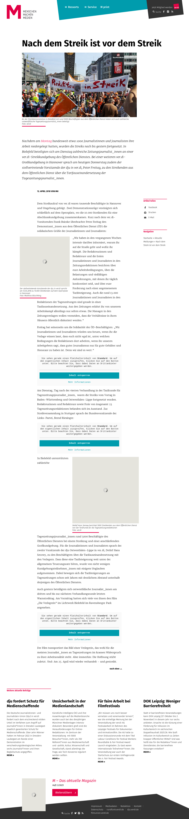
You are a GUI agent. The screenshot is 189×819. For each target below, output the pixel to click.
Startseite (147, 238)
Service (92, 7)
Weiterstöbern (63, 792)
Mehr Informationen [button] (79, 382)
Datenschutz (97, 809)
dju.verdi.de (133, 809)
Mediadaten (111, 806)
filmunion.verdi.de (100, 813)
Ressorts (73, 7)
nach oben (114, 668)
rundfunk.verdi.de (115, 809)
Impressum (96, 806)
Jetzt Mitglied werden (162, 7)
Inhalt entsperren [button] (79, 375)
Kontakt (137, 806)
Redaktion (125, 806)
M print (104, 7)
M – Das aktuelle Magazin (74, 780)
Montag (46, 141)
